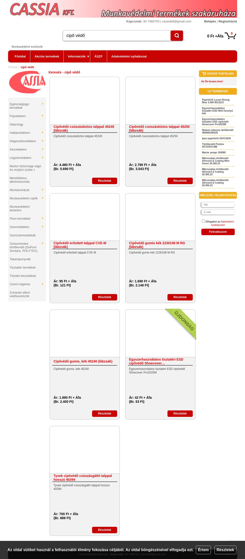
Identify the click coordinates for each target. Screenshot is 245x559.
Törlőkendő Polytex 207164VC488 (213, 145)
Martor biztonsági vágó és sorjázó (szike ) (25, 167)
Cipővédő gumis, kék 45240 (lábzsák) (82, 361)
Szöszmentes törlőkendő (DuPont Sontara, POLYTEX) (27, 247)
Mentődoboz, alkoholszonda (20, 179)
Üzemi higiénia (27, 284)
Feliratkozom (218, 231)
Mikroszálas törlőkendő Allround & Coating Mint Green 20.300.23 (215, 161)
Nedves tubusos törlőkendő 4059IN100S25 (218, 131)
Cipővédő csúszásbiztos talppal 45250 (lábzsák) (159, 128)
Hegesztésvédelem (27, 141)
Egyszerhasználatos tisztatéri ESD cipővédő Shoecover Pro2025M (215, 122)
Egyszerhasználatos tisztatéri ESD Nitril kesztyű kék (217, 111)
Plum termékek (27, 218)
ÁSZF (98, 56)
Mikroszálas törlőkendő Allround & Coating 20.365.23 (215, 172)
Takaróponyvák (20, 259)
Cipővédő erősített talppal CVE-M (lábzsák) (79, 245)
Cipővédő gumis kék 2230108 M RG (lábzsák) (157, 245)
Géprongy (16, 124)
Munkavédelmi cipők (27, 198)
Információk (78, 56)
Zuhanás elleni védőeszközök (20, 294)
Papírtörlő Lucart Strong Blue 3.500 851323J (216, 101)
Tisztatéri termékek (23, 267)
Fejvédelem (27, 116)
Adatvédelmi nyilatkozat (129, 56)
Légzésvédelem (27, 158)
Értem (203, 550)
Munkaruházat (27, 190)
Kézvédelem (27, 149)
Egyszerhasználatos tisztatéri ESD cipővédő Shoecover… (156, 361)
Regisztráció (228, 21)
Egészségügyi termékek (27, 105)
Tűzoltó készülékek (23, 276)
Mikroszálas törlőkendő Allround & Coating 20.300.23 (215, 183)
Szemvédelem (27, 227)
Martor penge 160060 (214, 152)
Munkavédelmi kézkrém (20, 208)
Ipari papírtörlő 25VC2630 (216, 138)
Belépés (210, 21)
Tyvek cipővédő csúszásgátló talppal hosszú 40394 (82, 477)
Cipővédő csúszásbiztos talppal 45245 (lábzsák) (83, 128)
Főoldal (20, 56)
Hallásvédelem (27, 133)
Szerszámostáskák (23, 235)
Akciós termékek (47, 56)
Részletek (225, 550)
